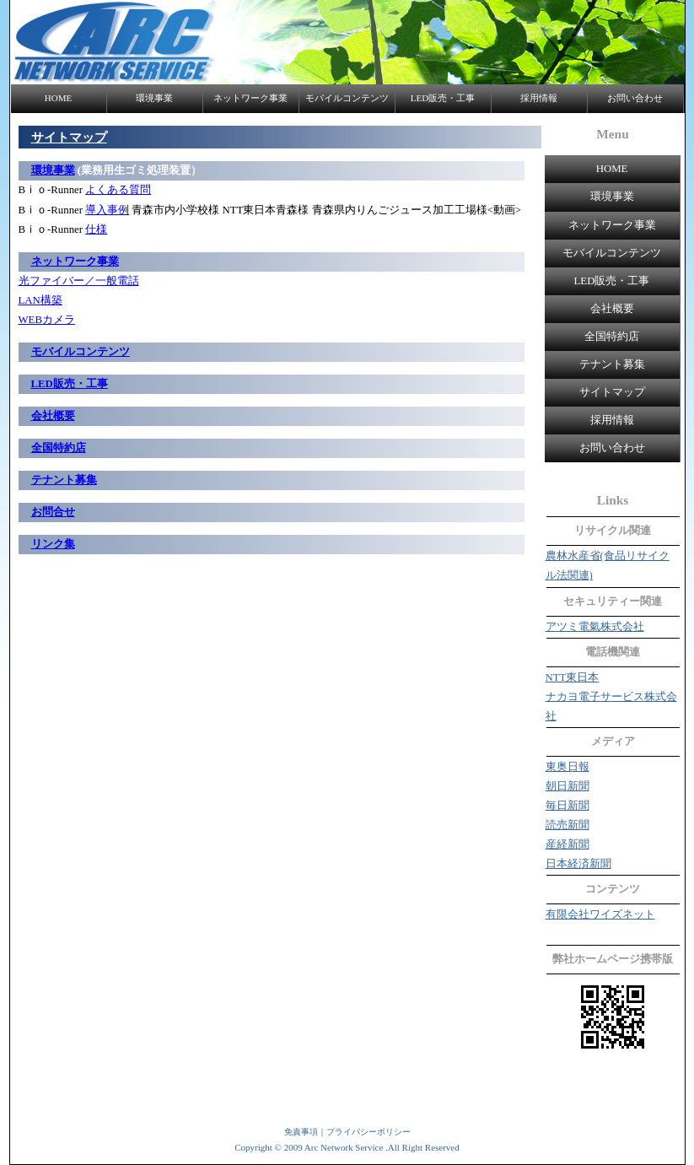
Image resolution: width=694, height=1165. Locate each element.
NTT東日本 (573, 677)
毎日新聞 (567, 806)
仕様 (96, 229)
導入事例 (107, 210)
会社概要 (612, 309)
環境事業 (154, 98)
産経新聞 (567, 844)
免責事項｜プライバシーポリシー (347, 1131)
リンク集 (53, 544)
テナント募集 (612, 364)
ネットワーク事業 (250, 98)
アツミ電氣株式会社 (595, 627)
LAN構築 (40, 300)
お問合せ (53, 512)
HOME (58, 98)
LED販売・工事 (443, 98)
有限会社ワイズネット (600, 914)
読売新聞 (567, 825)
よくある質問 (118, 190)
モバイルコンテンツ (347, 98)
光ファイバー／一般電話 (79, 281)
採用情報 (538, 98)
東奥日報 (567, 767)
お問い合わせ (635, 98)
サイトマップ (612, 392)
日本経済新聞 (578, 864)
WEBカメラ (47, 320)
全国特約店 (611, 336)
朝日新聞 (567, 786)
